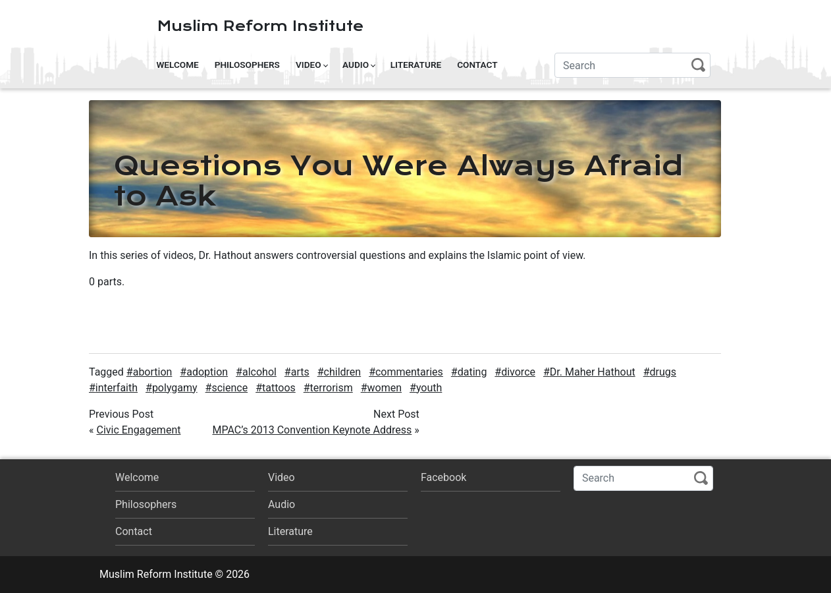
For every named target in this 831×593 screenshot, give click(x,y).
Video (308, 64)
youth (429, 387)
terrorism (331, 387)
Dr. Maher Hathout (592, 372)
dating (472, 372)
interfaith (116, 387)
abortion (153, 372)
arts (300, 372)
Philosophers (247, 64)
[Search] (632, 65)
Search (698, 65)
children (343, 372)
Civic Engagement (138, 430)
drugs (663, 372)
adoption (207, 372)
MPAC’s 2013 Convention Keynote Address (312, 430)
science (229, 387)
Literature (416, 64)
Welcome (177, 64)
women (384, 387)
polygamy (175, 387)
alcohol (259, 372)
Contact (477, 64)
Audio (355, 64)
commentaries (409, 372)
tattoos (279, 387)
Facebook (443, 477)
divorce (518, 372)
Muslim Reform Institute (260, 26)
